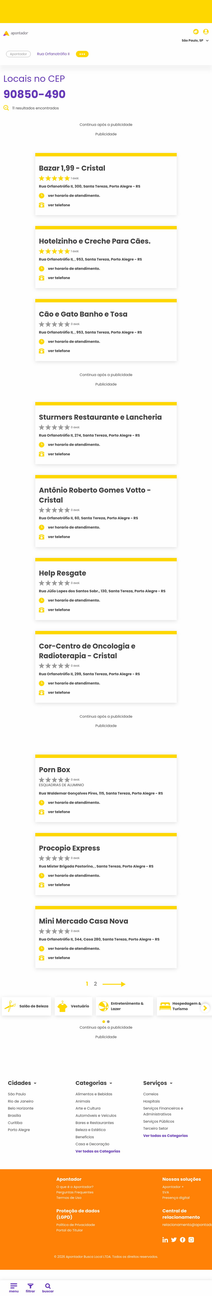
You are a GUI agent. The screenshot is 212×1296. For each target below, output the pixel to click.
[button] (103, 1021)
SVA (166, 1192)
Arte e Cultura (87, 1108)
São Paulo (17, 1094)
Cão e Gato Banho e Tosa (83, 314)
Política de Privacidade (76, 1224)
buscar (48, 1288)
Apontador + (173, 1186)
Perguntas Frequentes (75, 1192)
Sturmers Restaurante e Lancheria (100, 417)
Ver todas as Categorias (97, 1151)
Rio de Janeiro (20, 1101)
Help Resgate (62, 573)
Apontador (18, 54)
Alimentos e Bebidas (93, 1094)
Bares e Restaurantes (94, 1122)
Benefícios (84, 1137)
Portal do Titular (70, 1230)
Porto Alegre (19, 1129)
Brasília (14, 1115)
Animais (82, 1101)
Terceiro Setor (155, 1128)
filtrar (30, 1288)
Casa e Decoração (92, 1144)
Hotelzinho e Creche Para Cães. (95, 241)
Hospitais (151, 1101)
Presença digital (176, 1197)
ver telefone (59, 205)
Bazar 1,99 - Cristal (72, 168)
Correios (150, 1094)
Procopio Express (69, 848)
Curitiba (15, 1122)
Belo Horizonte (20, 1108)
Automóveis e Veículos (95, 1115)
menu (14, 1288)
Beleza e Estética (90, 1129)
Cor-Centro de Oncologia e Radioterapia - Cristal (87, 651)
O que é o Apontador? (75, 1186)
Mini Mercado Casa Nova (83, 921)
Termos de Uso (69, 1197)
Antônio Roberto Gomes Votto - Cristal (95, 495)
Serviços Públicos (158, 1121)
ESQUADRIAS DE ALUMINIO (61, 785)
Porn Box (54, 770)
